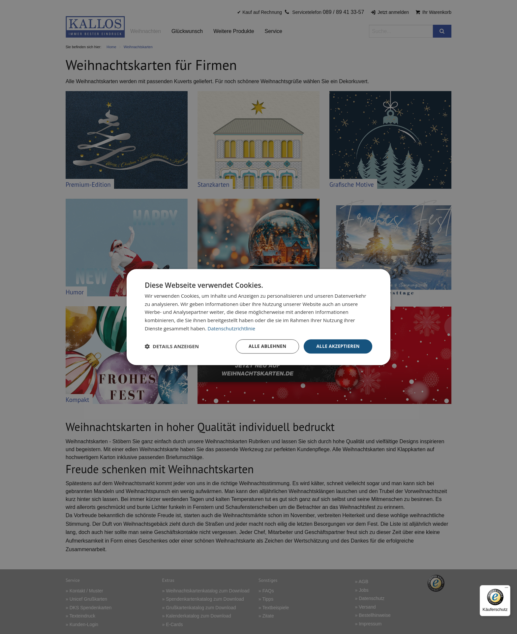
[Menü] (506, 589)
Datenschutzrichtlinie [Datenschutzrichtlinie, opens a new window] (232, 328)
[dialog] (258, 317)
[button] (172, 347)
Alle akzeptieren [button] (337, 346)
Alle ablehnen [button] (265, 346)
